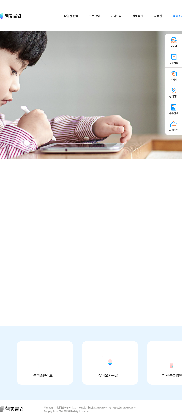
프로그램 (94, 16)
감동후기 (137, 16)
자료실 (158, 16)
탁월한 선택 (71, 16)
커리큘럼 (116, 16)
